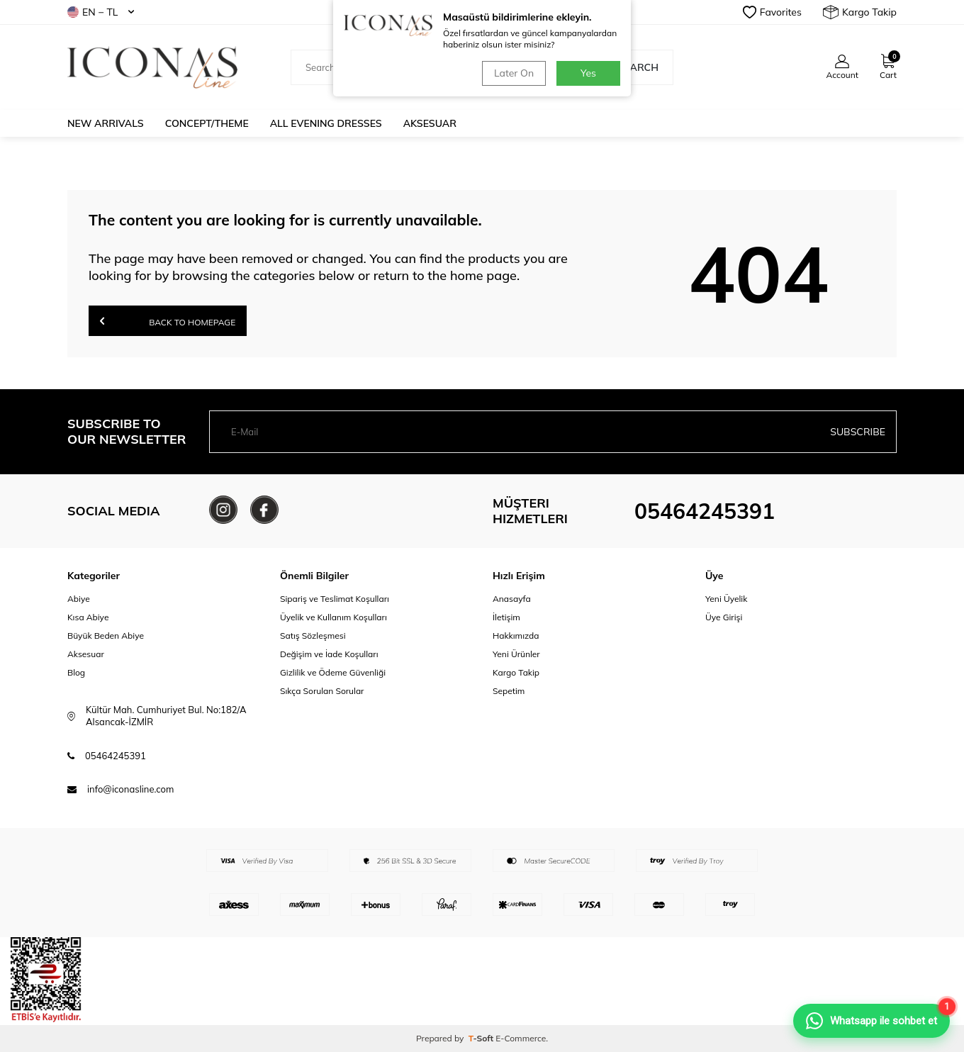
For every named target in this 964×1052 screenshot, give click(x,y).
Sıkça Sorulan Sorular (322, 691)
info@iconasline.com (130, 789)
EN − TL (100, 12)
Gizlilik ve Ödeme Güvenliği (333, 672)
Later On (514, 73)
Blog (76, 672)
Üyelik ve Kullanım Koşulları (333, 617)
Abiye (78, 598)
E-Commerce (520, 1038)
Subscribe (857, 431)
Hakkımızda (516, 635)
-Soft (482, 1038)
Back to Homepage (167, 321)
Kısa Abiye (87, 617)
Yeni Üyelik (726, 598)
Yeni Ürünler (516, 654)
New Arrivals (105, 123)
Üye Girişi (723, 617)
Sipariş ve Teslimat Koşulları (334, 598)
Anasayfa (512, 598)
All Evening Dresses (326, 123)
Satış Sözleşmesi (313, 635)
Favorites (772, 12)
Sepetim (509, 691)
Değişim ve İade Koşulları (329, 654)
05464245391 (704, 511)
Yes (588, 73)
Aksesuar (429, 123)
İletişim (506, 617)
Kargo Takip (860, 12)
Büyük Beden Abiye (105, 635)
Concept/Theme (207, 123)
